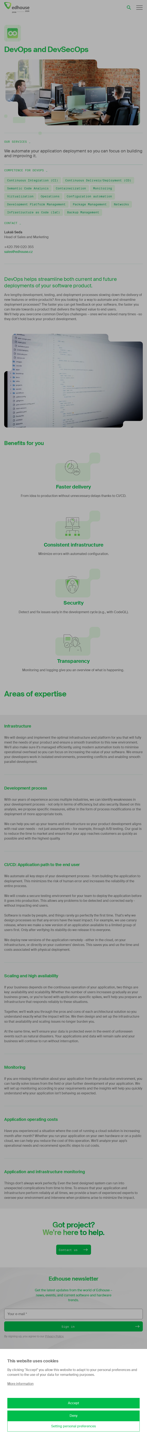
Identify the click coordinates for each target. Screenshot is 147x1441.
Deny (73, 1415)
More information (20, 1384)
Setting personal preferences (73, 1426)
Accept (73, 1403)
